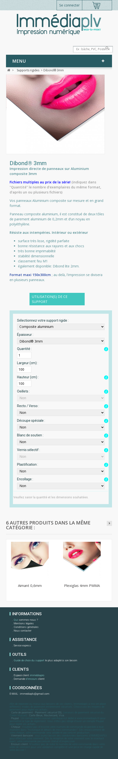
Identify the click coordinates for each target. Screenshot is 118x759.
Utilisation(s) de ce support (49, 299)
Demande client (29, 679)
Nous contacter (22, 630)
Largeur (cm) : (27, 363)
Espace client (29, 676)
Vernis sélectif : (28, 450)
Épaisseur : (25, 335)
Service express (22, 645)
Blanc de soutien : (30, 435)
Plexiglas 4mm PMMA (82, 585)
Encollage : (25, 479)
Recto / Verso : (28, 406)
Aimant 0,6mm (30, 585)
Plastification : (27, 464)
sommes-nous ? (26, 620)
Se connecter (69, 5)
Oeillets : (23, 391)
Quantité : (24, 349)
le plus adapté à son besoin (45, 661)
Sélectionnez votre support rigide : (43, 320)
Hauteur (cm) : (28, 377)
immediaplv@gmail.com (34, 693)
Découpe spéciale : (31, 420)
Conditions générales (26, 627)
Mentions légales (24, 623)
